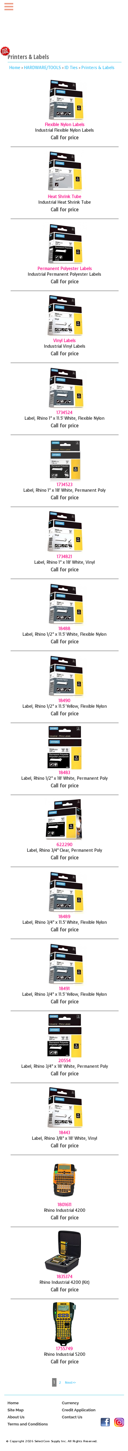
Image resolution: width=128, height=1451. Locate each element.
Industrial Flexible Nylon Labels (64, 130)
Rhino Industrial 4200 (64, 1210)
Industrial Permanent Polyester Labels (64, 274)
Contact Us (72, 1417)
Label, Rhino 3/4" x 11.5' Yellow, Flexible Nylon (64, 994)
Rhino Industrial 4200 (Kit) (64, 1282)
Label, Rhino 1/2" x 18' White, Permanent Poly (64, 778)
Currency (70, 1403)
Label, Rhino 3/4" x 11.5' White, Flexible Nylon (64, 922)
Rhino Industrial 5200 (64, 1354)
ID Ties (71, 68)
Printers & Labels (97, 68)
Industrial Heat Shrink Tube (64, 202)
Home (14, 68)
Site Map (15, 1410)
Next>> (70, 1382)
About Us (15, 1417)
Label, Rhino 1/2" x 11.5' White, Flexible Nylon (64, 634)
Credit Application (78, 1410)
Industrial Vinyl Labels (64, 346)
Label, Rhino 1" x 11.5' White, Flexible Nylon (64, 418)
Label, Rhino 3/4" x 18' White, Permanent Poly (64, 1066)
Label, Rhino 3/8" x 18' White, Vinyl (64, 1138)
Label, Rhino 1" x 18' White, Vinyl (64, 562)
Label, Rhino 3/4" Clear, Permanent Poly (64, 850)
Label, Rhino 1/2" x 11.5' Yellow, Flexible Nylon (64, 706)
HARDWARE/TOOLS (42, 68)
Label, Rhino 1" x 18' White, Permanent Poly (64, 490)
